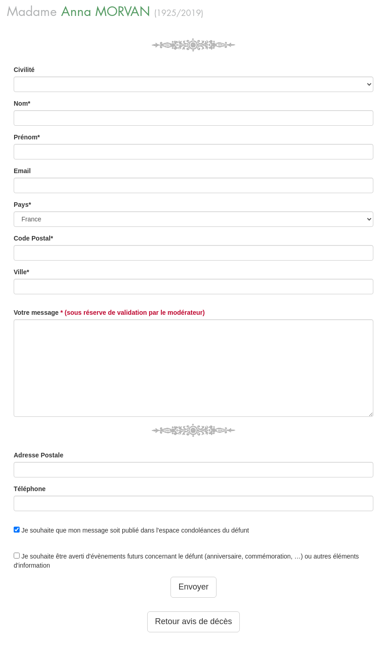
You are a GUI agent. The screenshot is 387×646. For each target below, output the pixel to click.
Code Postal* (33, 238)
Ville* (21, 272)
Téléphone (30, 488)
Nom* (22, 103)
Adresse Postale (38, 455)
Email (22, 170)
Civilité (24, 69)
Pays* (22, 204)
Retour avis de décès (193, 621)
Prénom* (27, 137)
